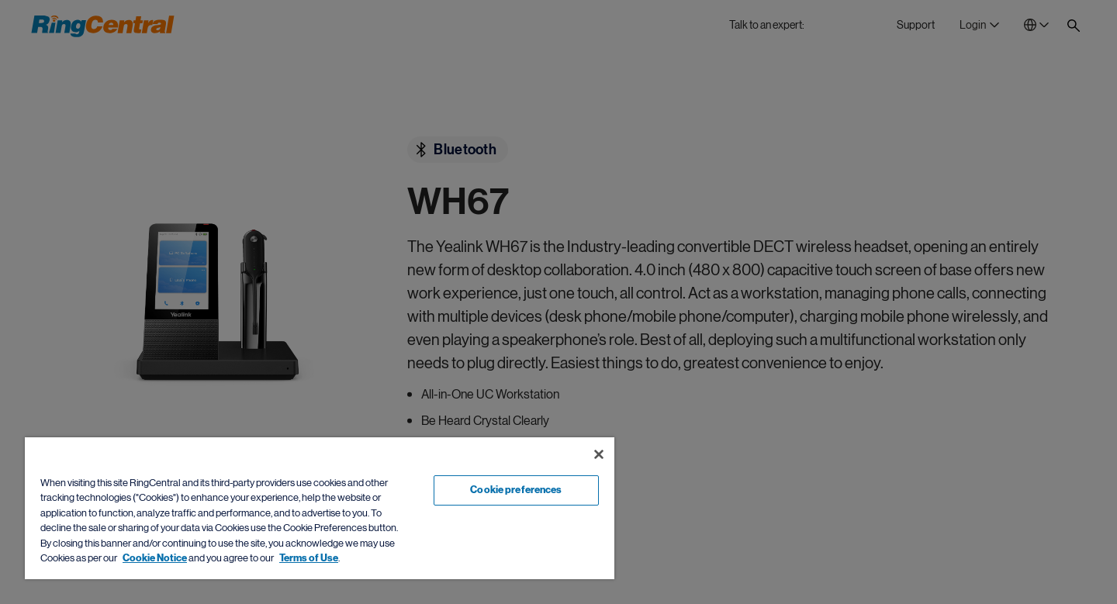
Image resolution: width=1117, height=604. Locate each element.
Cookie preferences (516, 490)
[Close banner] (598, 454)
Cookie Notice (155, 558)
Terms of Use (308, 558)
